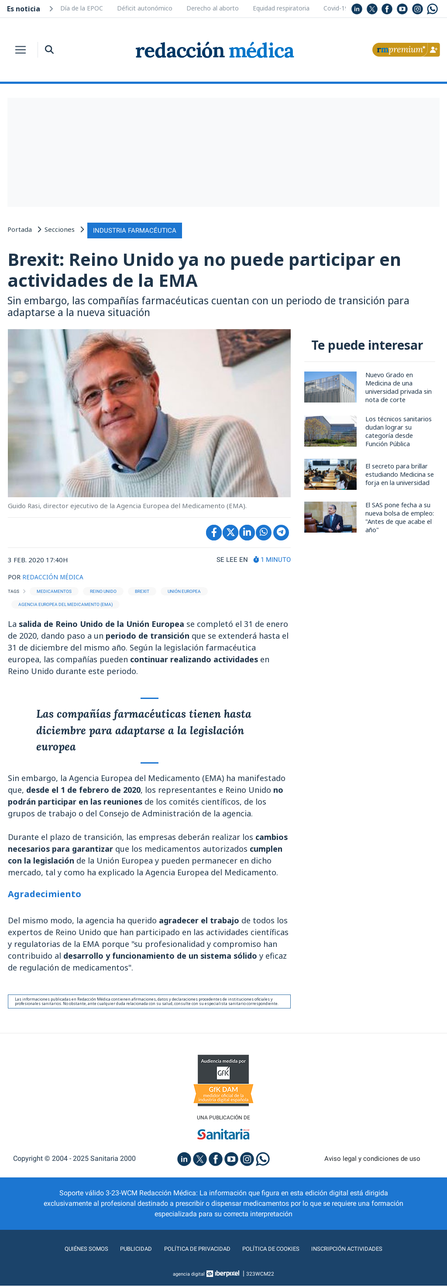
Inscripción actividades (363, 1250)
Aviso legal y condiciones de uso (373, 1160)
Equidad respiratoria (281, 8)
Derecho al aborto (212, 8)
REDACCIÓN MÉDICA (54, 576)
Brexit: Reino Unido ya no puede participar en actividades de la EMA (214, 269)
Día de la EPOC (81, 8)
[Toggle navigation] (20, 50)
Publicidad (123, 1250)
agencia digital (189, 1275)
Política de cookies (276, 1250)
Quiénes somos (68, 1250)
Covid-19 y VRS (344, 8)
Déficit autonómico (144, 8)
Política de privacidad (191, 1250)
